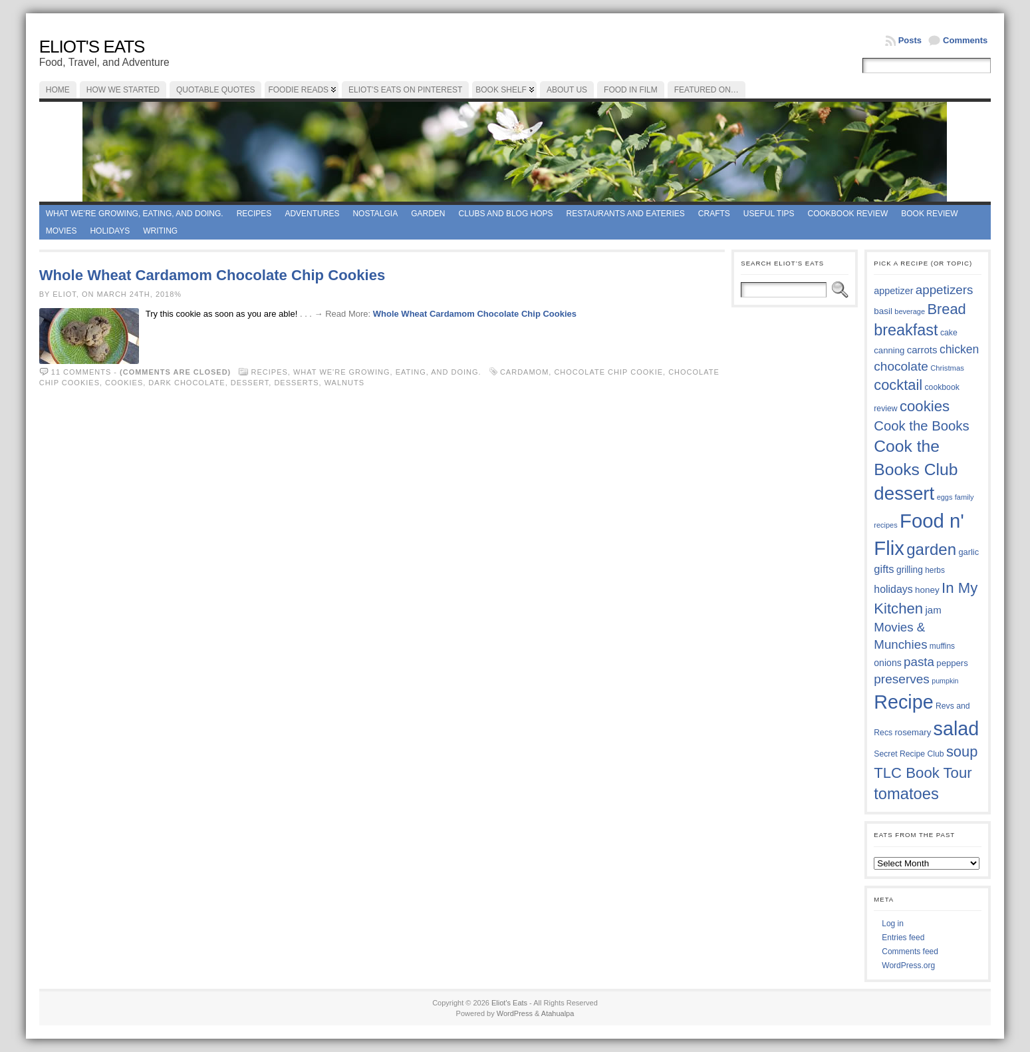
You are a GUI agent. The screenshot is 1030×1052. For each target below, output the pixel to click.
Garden (428, 213)
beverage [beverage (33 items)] (909, 311)
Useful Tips (769, 213)
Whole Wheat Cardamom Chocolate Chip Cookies (212, 275)
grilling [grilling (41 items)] (909, 570)
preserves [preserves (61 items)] (902, 679)
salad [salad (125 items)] (956, 728)
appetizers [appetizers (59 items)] (944, 290)
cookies (124, 383)
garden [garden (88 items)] (931, 549)
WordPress (515, 1013)
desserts (296, 383)
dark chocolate (186, 383)
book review (929, 213)
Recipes (254, 213)
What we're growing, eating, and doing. (134, 213)
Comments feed (910, 951)
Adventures (312, 213)
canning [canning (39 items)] (889, 350)
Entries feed (903, 937)
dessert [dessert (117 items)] (904, 493)
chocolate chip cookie (608, 372)
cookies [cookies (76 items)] (925, 406)
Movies (61, 231)
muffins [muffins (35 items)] (942, 646)
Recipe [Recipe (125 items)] (903, 702)
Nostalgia (375, 213)
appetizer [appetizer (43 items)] (893, 290)
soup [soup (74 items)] (961, 751)
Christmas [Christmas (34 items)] (947, 368)
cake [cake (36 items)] (949, 332)
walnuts (344, 383)
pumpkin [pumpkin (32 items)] (945, 681)
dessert (250, 383)
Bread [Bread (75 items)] (946, 309)
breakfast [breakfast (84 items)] (906, 330)
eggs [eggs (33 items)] (945, 497)
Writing (160, 231)
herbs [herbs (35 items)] (935, 570)
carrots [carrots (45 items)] (922, 349)
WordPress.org (908, 965)
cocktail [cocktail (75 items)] (898, 385)
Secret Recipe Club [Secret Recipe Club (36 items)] (909, 754)
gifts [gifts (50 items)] (884, 569)
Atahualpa (558, 1013)
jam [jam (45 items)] (934, 609)
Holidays (110, 231)
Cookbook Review (848, 213)
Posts (910, 40)
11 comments (81, 372)
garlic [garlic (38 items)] (968, 552)
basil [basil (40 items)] (883, 311)
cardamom (524, 372)
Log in (893, 923)
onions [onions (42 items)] (888, 662)
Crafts (714, 213)
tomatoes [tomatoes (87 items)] (906, 793)
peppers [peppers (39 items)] (952, 663)
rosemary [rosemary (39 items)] (912, 732)
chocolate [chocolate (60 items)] (901, 366)
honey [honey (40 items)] (927, 590)
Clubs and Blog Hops (506, 213)
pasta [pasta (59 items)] (919, 662)
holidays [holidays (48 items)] (893, 589)
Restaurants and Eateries (626, 213)
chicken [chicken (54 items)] (959, 349)
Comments (965, 40)
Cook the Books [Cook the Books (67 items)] (921, 426)
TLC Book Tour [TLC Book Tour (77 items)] (922, 773)
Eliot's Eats (92, 47)
